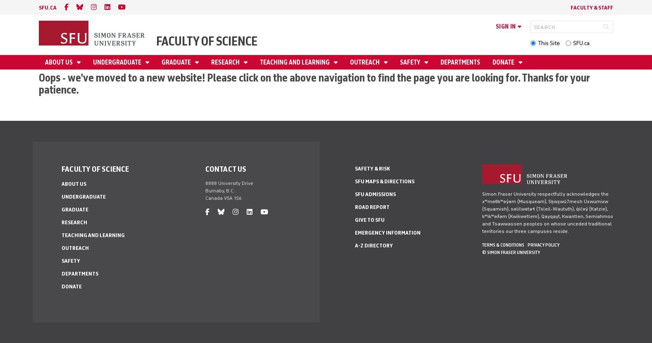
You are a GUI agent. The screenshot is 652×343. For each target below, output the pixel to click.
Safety (410, 62)
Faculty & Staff (592, 7)
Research (226, 62)
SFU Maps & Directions (384, 181)
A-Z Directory (374, 245)
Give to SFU (370, 219)
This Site (549, 43)
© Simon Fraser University (511, 252)
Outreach (365, 62)
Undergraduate (118, 62)
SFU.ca (581, 43)
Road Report (372, 207)
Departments (460, 62)
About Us (59, 62)
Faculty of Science (206, 41)
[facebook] (66, 7)
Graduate (177, 62)
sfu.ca (48, 7)
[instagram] (94, 7)
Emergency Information (388, 232)
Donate (504, 62)
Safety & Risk (372, 168)
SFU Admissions (375, 194)
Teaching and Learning (295, 62)
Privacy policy (543, 245)
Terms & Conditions (503, 245)
